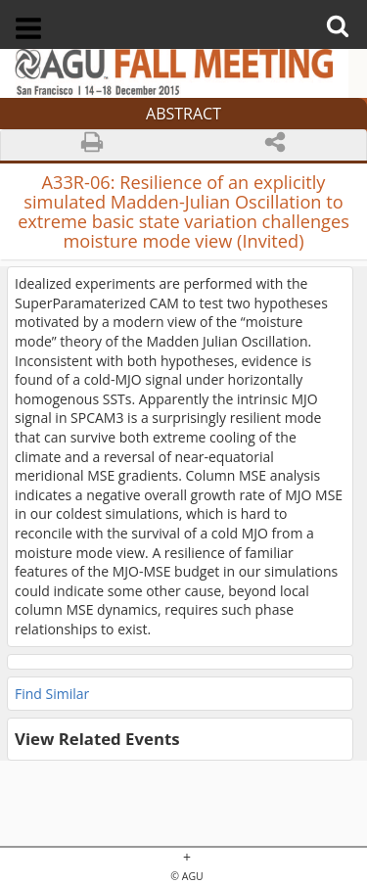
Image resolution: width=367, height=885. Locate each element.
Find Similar (52, 693)
